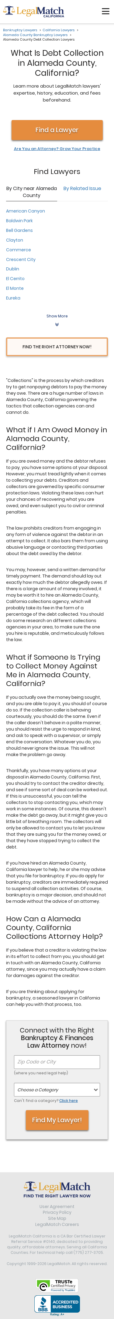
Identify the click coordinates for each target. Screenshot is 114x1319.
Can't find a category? (46, 1100)
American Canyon (25, 211)
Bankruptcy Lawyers (20, 30)
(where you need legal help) (41, 1073)
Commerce (18, 250)
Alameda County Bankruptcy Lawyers (35, 34)
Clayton (14, 240)
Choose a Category (37, 1090)
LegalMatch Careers (57, 1224)
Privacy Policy (57, 1212)
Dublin (12, 269)
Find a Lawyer (57, 130)
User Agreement (57, 1207)
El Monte (15, 288)
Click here (68, 1100)
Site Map (57, 1218)
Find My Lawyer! (57, 1120)
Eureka (13, 298)
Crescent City (21, 259)
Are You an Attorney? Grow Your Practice (57, 149)
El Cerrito (15, 279)
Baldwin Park (19, 221)
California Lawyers (58, 30)
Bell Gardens (19, 230)
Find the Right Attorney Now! (57, 347)
